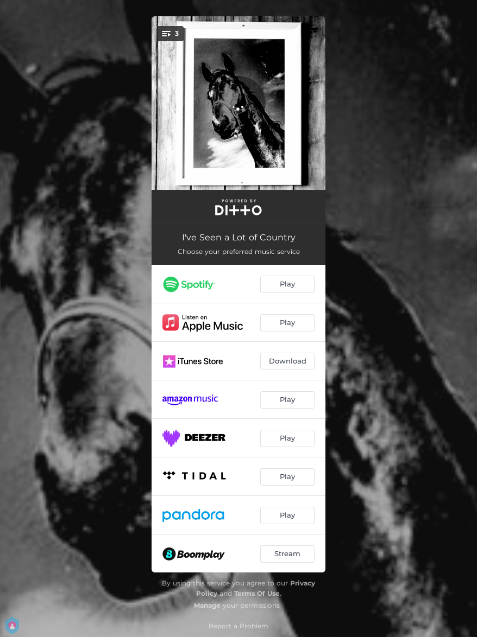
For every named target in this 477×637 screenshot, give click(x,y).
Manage (207, 605)
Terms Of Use (257, 593)
